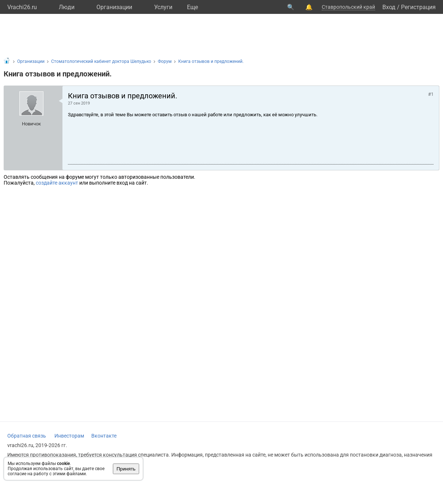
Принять (126, 469)
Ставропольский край (348, 7)
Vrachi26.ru (22, 7)
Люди (67, 7)
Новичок (31, 123)
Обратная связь (26, 436)
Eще (192, 7)
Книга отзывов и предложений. (211, 61)
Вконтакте (104, 436)
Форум (165, 61)
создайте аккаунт (57, 183)
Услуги (163, 7)
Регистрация (418, 7)
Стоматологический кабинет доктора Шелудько (101, 61)
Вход (389, 7)
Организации (114, 7)
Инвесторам (69, 436)
